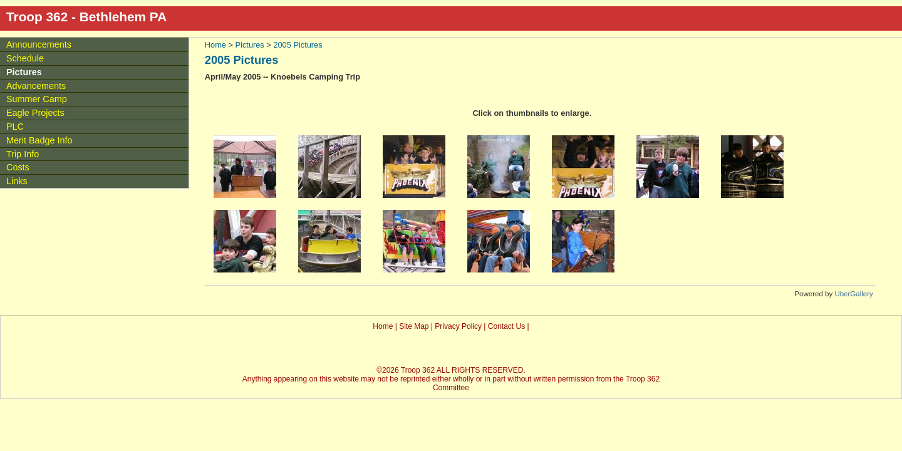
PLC (15, 127)
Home (215, 44)
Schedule (25, 58)
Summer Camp (36, 99)
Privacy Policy (458, 326)
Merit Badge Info (39, 140)
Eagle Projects (35, 113)
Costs (17, 167)
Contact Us (506, 326)
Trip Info (22, 154)
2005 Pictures (297, 44)
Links (17, 181)
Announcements (38, 44)
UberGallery (853, 294)
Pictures (250, 44)
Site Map (413, 326)
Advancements (36, 86)
